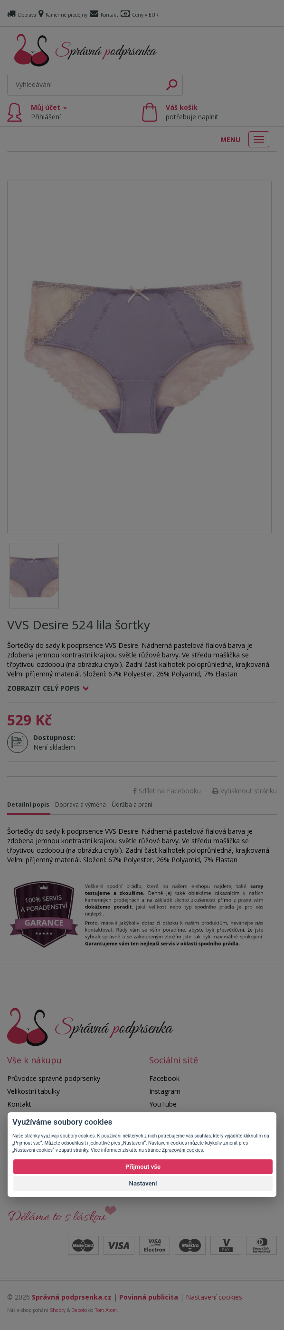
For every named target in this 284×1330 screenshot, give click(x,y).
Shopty (58, 1310)
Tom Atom (106, 1310)
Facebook (164, 1078)
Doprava (21, 14)
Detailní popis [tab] (28, 804)
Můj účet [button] (49, 112)
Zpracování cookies (182, 1150)
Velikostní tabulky (33, 1091)
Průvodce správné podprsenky (53, 1078)
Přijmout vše (143, 1166)
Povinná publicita (148, 1296)
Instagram (164, 1091)
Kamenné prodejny (62, 14)
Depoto (79, 1310)
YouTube (163, 1103)
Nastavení (143, 1183)
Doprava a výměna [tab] (80, 804)
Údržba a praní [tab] (132, 804)
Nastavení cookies (214, 1296)
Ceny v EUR (140, 14)
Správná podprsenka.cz (72, 1296)
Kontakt (104, 14)
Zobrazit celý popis (43, 688)
